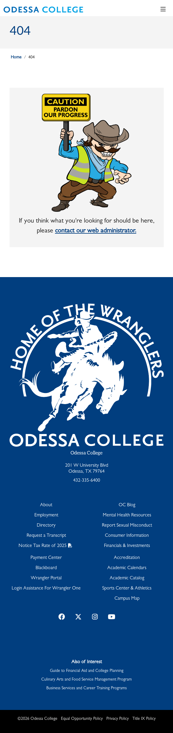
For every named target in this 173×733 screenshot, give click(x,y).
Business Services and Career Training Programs (86, 688)
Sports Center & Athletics (126, 588)
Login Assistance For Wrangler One (46, 588)
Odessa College (86, 453)
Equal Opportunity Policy (82, 719)
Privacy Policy (117, 719)
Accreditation (127, 558)
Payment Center (46, 558)
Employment (46, 515)
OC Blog (127, 505)
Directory (46, 525)
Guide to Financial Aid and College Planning (86, 671)
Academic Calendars (126, 568)
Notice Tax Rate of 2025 (43, 546)
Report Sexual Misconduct (127, 525)
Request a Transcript (46, 535)
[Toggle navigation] (163, 9)
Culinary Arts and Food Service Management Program (86, 680)
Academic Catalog (127, 578)
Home (16, 57)
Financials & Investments (127, 546)
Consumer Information (127, 535)
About (46, 505)
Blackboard (46, 568)
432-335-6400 (86, 480)
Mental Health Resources (127, 515)
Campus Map (127, 598)
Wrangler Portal (46, 578)
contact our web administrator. (95, 231)
